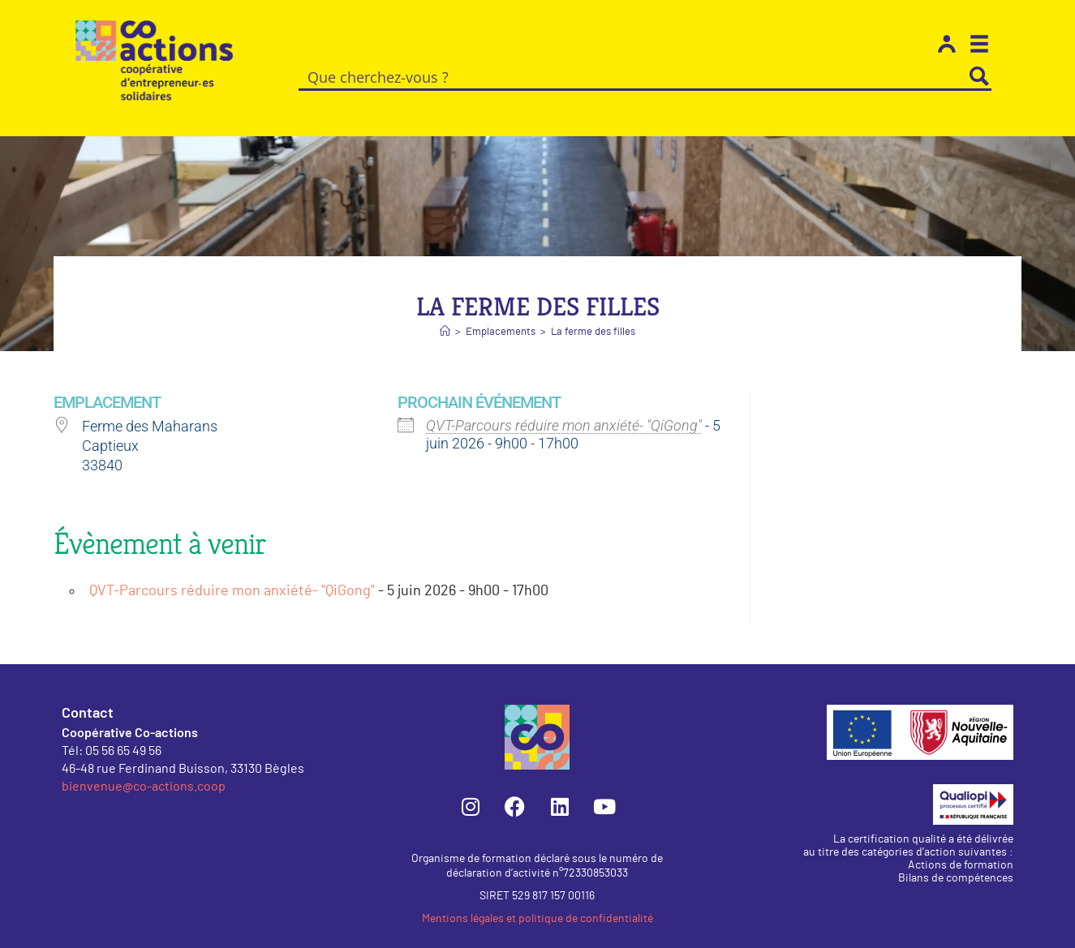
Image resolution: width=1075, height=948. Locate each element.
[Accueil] (445, 313)
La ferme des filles (593, 313)
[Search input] (634, 76)
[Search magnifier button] (979, 76)
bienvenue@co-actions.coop (144, 766)
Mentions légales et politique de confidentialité (537, 900)
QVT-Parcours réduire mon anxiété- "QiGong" (564, 406)
